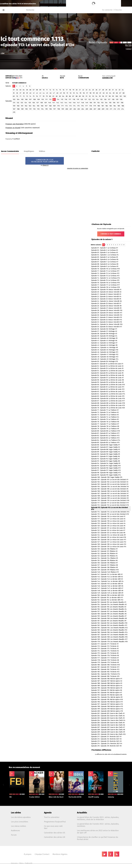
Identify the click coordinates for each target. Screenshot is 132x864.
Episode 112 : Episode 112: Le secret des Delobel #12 (110, 505)
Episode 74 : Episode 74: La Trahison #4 (105, 417)
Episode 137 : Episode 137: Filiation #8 (104, 565)
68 (123, 93)
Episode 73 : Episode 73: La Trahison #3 (105, 415)
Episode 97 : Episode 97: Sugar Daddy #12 (106, 470)
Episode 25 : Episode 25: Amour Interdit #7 (106, 303)
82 (57, 96)
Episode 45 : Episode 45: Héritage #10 (104, 350)
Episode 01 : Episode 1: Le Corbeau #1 (104, 248)
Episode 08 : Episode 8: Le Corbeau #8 (104, 264)
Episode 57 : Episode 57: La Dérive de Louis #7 (107, 378)
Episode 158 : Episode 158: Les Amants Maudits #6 (108, 614)
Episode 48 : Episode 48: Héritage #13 (104, 357)
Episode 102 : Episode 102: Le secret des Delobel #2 (109, 482)
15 (60, 90)
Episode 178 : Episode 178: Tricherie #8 (105, 660)
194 (42, 109)
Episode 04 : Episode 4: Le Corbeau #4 (105, 255)
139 (45, 103)
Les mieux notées (18, 826)
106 (26, 99)
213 (118, 109)
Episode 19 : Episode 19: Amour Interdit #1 (106, 290)
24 (90, 90)
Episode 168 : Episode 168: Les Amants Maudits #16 (109, 637)
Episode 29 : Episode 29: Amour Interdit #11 (106, 313)
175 (78, 106)
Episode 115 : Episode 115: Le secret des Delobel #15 (110, 514)
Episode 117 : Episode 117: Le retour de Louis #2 (108, 519)
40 (30, 93)
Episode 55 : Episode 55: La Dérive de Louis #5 (107, 373)
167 (46, 106)
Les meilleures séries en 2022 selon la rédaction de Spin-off (98, 831)
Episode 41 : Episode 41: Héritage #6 (104, 341)
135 (29, 103)
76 (37, 96)
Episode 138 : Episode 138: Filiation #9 (104, 567)
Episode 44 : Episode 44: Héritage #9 (104, 347)
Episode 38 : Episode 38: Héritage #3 (104, 334)
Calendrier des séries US (54, 833)
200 (66, 109)
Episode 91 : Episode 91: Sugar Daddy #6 (105, 456)
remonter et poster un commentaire (77, 168)
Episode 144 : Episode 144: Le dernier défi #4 (107, 581)
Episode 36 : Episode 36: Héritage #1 (104, 329)
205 (87, 109)
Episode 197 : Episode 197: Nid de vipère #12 (107, 704)
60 (97, 93)
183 (110, 106)
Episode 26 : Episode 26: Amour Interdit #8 (106, 306)
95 (100, 96)
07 (34, 90)
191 (30, 109)
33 (119, 90)
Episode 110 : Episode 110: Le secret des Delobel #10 (110, 500)
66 (117, 93)
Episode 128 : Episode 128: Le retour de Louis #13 (108, 544)
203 (78, 109)
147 (78, 103)
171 (62, 106)
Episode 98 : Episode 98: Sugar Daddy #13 (106, 473)
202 (74, 109)
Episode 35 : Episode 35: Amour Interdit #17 (106, 327)
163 (30, 106)
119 (78, 99)
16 (63, 90)
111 (46, 99)
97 (106, 96)
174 (74, 106)
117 (70, 99)
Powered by (13, 139)
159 (14, 106)
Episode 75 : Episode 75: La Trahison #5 (105, 419)
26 (96, 90)
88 (76, 96)
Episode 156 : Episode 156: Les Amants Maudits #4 (109, 609)
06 (30, 90)
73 (27, 96)
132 (18, 103)
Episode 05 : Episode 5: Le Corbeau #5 (104, 257)
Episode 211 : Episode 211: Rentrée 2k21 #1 (106, 737)
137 (37, 103)
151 (95, 103)
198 (58, 109)
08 (37, 90)
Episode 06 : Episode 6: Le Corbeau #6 (104, 259)
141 (53, 103)
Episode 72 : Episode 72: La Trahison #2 (105, 412)
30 (109, 90)
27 (100, 90)
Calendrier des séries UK (54, 837)
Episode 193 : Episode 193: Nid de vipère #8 (106, 695)
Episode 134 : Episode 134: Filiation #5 (104, 558)
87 (73, 96)
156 (114, 103)
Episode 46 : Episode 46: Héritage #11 (104, 352)
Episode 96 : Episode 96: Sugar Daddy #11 (106, 468)
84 (63, 96)
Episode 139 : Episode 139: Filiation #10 (105, 570)
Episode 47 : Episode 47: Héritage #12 (104, 354)
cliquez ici (46, 165)
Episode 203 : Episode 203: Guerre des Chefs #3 (108, 718)
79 (47, 96)
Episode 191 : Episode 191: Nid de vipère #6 (106, 690)
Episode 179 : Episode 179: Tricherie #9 (105, 662)
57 (87, 93)
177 (86, 106)
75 (33, 96)
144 (65, 103)
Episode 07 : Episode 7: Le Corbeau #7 (104, 262)
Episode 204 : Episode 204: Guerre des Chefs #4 (108, 720)
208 (99, 109)
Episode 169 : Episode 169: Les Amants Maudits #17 (109, 639)
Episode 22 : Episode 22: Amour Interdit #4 (106, 296)
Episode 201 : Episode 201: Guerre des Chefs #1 (108, 713)
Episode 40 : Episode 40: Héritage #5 (104, 338)
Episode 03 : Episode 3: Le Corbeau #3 (104, 252)
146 (74, 103)
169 (54, 106)
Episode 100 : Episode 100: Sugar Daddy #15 (106, 477)
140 (49, 103)
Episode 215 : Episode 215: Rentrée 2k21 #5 (106, 746)
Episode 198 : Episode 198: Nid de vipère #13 (107, 706)
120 (82, 99)
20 (76, 90)
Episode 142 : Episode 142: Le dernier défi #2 (107, 577)
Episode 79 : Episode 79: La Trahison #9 (105, 429)
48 (57, 93)
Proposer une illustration (15, 124)
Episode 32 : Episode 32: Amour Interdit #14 (106, 320)
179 (94, 106)
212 (115, 109)
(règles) (128, 49)
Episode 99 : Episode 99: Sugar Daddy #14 (106, 475)
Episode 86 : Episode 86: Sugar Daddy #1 (105, 445)
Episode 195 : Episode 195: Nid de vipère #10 (107, 699)
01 (14, 90)
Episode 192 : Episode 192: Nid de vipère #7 (106, 693)
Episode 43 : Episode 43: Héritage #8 (104, 345)
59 (94, 93)
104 (18, 99)
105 (22, 99)
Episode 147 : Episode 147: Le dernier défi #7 (107, 588)
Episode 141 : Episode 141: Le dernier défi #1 (107, 574)
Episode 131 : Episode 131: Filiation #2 (104, 551)
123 (93, 99)
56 (84, 93)
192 (34, 109)
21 (80, 90)
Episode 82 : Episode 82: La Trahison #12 (105, 436)
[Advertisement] (106, 129)
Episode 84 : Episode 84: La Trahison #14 (105, 440)
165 (38, 106)
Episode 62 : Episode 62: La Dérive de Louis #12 (107, 389)
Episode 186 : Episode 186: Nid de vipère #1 (106, 679)
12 (50, 90)
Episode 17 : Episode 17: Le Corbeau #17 (105, 285)
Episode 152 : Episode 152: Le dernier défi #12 (107, 600)
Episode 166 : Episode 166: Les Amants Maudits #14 (109, 632)
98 (110, 96)
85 (67, 96)
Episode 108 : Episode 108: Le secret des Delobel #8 (110, 496)
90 (83, 96)
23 (86, 90)
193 (38, 109)
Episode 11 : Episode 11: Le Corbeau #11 (105, 271)
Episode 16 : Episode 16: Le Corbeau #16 (105, 283)
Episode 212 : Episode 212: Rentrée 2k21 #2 (106, 739)
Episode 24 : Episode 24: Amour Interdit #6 (106, 301)
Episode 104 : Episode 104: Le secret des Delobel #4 (110, 487)
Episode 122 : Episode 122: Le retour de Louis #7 (108, 530)
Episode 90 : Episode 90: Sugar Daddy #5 (105, 454)
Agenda (47, 812)
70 (17, 96)
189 (22, 109)
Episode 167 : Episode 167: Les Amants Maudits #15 (109, 635)
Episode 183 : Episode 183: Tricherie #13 (105, 672)
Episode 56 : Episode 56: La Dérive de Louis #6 (107, 375)
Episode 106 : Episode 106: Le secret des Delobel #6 (110, 491)
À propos (27, 854)
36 (17, 93)
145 (70, 103)
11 (47, 90)
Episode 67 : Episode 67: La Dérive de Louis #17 (108, 401)
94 (96, 96)
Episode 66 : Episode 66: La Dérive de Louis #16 (108, 398)
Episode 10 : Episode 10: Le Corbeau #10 (105, 269)
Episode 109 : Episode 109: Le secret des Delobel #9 (110, 498)
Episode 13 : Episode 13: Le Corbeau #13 (105, 276)
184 (114, 106)
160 (18, 106)
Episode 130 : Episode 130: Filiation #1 (104, 549)
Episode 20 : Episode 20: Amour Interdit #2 (106, 292)
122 (89, 99)
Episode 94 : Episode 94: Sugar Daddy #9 (105, 463)
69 (14, 96)
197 (54, 109)
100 (116, 96)
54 (77, 93)
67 (120, 93)
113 (54, 99)
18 (70, 90)
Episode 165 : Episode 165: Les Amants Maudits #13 (109, 630)
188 (18, 109)
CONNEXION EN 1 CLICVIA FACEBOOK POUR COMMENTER (44, 161)
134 (25, 103)
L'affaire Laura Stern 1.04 (89, 4)
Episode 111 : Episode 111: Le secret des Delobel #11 (110, 503)
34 (123, 90)
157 (118, 103)
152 (98, 103)
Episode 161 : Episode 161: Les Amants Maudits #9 (108, 621)
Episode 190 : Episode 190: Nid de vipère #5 (106, 688)
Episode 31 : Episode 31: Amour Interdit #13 (106, 317)
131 (14, 103)
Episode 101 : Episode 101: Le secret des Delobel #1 (109, 480)
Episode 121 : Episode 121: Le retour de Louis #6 (108, 528)
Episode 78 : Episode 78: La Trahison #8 (105, 426)
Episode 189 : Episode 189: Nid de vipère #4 (106, 686)
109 (38, 99)
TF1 (21, 78)
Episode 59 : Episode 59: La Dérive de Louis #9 (107, 382)
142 (57, 103)
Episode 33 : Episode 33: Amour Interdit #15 (106, 322)
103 (14, 99)
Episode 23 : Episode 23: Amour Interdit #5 (106, 299)
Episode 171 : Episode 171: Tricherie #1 (105, 644)
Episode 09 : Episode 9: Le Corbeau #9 (104, 266)
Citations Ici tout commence (111, 234)
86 (70, 96)
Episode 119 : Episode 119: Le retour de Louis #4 (108, 523)
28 (103, 90)
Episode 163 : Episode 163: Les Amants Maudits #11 (109, 625)
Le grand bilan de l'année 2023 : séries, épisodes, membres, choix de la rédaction (98, 818)
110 (42, 99)
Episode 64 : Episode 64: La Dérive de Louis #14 (108, 394)
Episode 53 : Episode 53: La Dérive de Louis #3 (107, 368)
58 (90, 93)
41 (34, 93)
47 (54, 93)
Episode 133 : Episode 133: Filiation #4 (104, 556)
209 (103, 109)
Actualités (82, 812)
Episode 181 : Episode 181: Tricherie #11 (105, 667)
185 (118, 106)
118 (74, 99)
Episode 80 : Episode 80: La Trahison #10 (105, 431)
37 (20, 93)
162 (26, 106)
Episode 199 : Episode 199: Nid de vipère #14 (107, 709)
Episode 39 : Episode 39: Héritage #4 (104, 336)
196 (50, 109)
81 (53, 96)
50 (64, 93)
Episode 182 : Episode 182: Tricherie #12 (105, 669)
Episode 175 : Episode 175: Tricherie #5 (105, 653)
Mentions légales (60, 854)
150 (91, 103)
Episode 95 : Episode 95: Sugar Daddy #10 (106, 466)
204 (82, 109)
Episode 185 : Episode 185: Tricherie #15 (105, 676)
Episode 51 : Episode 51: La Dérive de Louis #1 (107, 364)
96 (103, 96)
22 (83, 90)
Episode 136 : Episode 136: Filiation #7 (104, 563)
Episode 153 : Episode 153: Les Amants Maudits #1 (108, 602)
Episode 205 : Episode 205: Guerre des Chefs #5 (108, 723)
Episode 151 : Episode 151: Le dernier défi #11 (107, 598)
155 (110, 103)
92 (90, 96)
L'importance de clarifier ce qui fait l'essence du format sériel (97, 838)
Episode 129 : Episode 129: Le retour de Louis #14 (108, 547)
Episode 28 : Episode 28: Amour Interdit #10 (106, 310)
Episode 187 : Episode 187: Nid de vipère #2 (106, 681)
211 (111, 109)
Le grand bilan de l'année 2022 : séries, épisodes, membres (98, 825)
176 (82, 106)
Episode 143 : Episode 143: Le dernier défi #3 (107, 579)
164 (34, 106)
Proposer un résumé (13, 128)
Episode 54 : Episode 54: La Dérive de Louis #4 (107, 371)
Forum (13, 835)
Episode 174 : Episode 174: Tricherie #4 (105, 651)
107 (30, 99)
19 (73, 90)
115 (62, 99)
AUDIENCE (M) (107, 78)
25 (93, 90)
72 (24, 96)
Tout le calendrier (51, 817)
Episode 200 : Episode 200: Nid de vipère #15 (107, 711)
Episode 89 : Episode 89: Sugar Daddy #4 (105, 452)
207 (95, 109)
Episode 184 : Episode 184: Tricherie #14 (105, 674)
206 (91, 109)
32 (116, 90)
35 (14, 93)
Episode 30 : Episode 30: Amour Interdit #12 (106, 315)
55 (80, 93)
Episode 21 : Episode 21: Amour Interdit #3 (106, 294)
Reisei (69, 4)
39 (27, 93)
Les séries (16, 812)
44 (44, 93)
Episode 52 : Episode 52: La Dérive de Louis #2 (107, 366)
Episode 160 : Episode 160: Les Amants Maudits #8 (109, 618)
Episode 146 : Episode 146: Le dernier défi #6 (107, 586)
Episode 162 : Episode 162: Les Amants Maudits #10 (109, 623)
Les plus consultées (19, 822)
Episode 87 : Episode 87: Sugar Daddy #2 (105, 447)
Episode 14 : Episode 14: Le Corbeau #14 (105, 278)
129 (117, 99)
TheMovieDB (28, 863)
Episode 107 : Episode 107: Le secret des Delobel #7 (110, 493)
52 (70, 93)
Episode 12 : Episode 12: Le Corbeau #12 (105, 273)
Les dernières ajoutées (21, 817)
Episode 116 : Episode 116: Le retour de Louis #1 (108, 516)
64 (110, 93)
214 (122, 109)
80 (50, 96)
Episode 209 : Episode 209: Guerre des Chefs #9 (108, 732)
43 (40, 93)
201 (71, 109)
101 (120, 96)
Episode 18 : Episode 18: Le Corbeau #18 (105, 287)
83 (60, 96)
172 (66, 106)
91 (86, 96)
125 (101, 99)
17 (67, 90)
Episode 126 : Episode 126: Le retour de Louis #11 (108, 540)
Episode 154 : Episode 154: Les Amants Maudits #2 (109, 604)
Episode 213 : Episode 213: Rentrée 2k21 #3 (106, 741)
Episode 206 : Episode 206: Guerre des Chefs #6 (108, 725)
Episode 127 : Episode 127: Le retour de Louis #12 (108, 542)
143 (61, 103)
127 (109, 99)
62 (103, 93)
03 (20, 90)
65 (114, 93)
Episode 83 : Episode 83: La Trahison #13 (105, 438)
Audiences (15, 830)
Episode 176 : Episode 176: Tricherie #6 (105, 655)
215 (14, 112)
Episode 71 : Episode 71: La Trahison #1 (105, 410)
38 (24, 93)
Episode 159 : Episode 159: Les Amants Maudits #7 (108, 616)
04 (24, 90)
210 (107, 109)
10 (43, 90)
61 (100, 93)
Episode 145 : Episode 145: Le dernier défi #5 (107, 584)
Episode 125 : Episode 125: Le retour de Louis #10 (108, 537)
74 (30, 96)
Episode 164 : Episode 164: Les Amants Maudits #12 (109, 628)
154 (106, 103)
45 (47, 93)
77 (40, 96)
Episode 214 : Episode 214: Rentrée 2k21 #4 (106, 743)
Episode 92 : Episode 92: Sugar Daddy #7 (105, 459)
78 (43, 96)
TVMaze (21, 863)
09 (40, 90)
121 (85, 99)
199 (62, 109)
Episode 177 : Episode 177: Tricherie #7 (105, 658)
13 (53, 90)
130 (121, 99)
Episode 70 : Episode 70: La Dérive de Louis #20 (108, 408)
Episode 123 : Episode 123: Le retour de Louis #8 (108, 533)
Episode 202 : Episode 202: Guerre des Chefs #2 (108, 716)
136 (33, 103)
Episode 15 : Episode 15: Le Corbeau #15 (105, 280)
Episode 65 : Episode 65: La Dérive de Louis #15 (107, 396)
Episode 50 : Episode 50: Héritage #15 (104, 361)
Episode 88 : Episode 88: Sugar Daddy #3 (105, 449)
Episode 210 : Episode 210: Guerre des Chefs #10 (108, 734)
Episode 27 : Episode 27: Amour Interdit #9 (106, 308)
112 (50, 99)
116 (66, 99)
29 (106, 90)
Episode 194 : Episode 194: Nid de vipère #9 (106, 697)
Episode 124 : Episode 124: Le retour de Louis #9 (108, 535)
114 (58, 99)
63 (107, 93)
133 (22, 103)
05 (27, 90)
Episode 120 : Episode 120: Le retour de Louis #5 (108, 526)
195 (46, 109)
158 (122, 103)
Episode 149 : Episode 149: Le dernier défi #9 (107, 593)
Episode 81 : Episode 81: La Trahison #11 (105, 433)
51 (67, 93)
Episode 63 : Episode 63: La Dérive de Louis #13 (107, 391)
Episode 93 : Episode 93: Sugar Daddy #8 (105, 461)
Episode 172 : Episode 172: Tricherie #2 (105, 646)
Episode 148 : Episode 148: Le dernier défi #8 (107, 591)
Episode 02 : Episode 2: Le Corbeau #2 (104, 250)
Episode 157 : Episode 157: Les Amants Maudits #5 (108, 611)
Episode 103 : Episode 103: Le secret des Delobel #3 (109, 484)
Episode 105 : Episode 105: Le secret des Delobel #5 (109, 489)
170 (58, 106)
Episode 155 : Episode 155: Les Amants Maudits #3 (108, 607)
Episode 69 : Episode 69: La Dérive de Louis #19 (108, 405)
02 (17, 90)
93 (93, 96)
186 (122, 106)
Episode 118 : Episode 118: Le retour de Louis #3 (108, 521)
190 (26, 109)
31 (113, 90)
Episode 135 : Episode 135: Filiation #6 (104, 560)
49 (61, 93)
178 (90, 106)
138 (41, 103)
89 (80, 96)
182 (106, 106)
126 (105, 99)
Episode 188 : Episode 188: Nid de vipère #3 (106, 683)
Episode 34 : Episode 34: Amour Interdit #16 (106, 324)
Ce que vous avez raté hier (53, 827)
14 (57, 90)
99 (113, 96)
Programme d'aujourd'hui (55, 822)
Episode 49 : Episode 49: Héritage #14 (104, 359)
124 (97, 99)
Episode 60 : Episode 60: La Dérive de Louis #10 (108, 385)
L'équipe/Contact (42, 854)
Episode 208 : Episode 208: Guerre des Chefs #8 (108, 730)
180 (98, 106)
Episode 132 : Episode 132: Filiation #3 (104, 553)
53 (74, 93)
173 (70, 106)
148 (82, 103)
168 (50, 106)
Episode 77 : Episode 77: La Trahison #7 (105, 424)
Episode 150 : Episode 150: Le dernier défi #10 (107, 595)
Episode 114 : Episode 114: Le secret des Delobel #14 (110, 512)
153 (102, 103)
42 (37, 93)
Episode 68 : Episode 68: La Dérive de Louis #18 (108, 403)
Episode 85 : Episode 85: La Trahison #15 (105, 442)
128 (113, 99)
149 (86, 103)
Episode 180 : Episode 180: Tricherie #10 (105, 665)
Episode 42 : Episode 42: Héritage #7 (104, 343)
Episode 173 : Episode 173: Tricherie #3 (105, 648)
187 (14, 109)
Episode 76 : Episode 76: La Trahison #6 (105, 422)
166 (42, 106)
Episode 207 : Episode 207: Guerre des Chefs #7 (108, 727)
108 (34, 99)
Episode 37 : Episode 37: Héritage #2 (104, 331)
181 (102, 106)
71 (20, 96)
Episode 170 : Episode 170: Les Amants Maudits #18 (109, 642)
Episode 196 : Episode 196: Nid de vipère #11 (107, 702)
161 (22, 106)
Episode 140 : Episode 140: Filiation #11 (105, 572)
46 (50, 93)
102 (124, 96)
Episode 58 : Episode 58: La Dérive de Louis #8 (107, 380)
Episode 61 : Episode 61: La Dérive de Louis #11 (107, 387)
